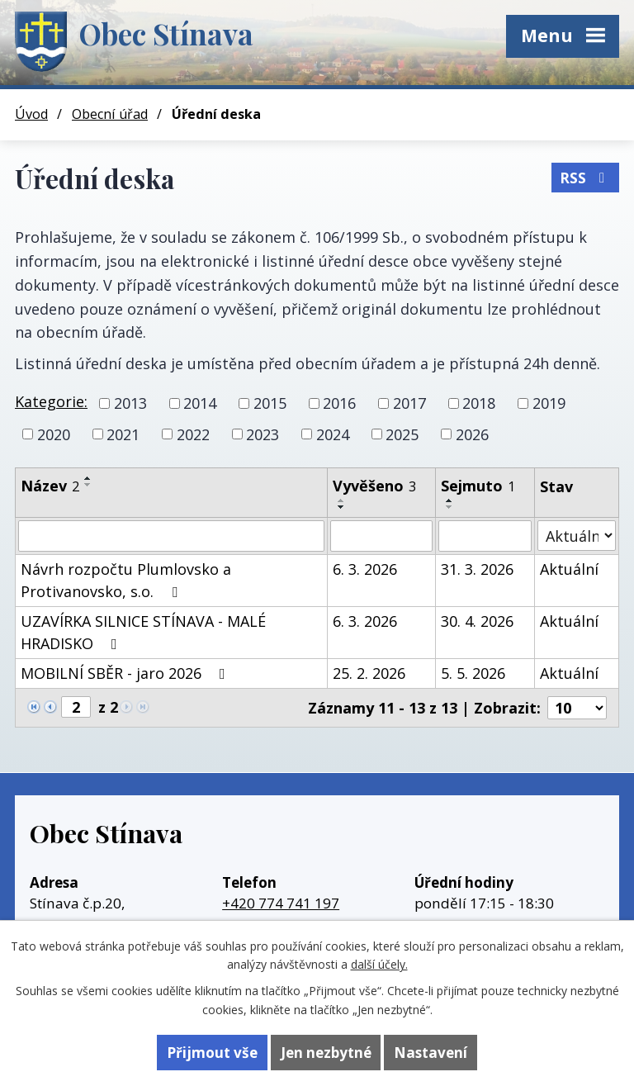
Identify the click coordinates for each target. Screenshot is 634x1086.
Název (50, 486)
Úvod (31, 114)
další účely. (379, 964)
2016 (339, 403)
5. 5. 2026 (473, 673)
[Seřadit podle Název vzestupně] (88, 478)
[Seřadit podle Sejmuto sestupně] (450, 507)
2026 (472, 433)
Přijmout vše (212, 1052)
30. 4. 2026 (477, 621)
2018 (478, 403)
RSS (585, 177)
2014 (199, 403)
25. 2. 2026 (369, 673)
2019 (548, 403)
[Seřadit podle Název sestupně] (88, 484)
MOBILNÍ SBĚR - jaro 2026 (126, 673)
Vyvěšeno (374, 486)
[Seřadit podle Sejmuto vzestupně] (450, 500)
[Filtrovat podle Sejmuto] (485, 536)
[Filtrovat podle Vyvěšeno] (381, 536)
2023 (262, 433)
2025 (402, 433)
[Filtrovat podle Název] (171, 536)
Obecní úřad (110, 114)
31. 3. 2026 (477, 569)
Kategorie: (51, 401)
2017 (409, 403)
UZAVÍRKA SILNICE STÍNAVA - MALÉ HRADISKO (143, 632)
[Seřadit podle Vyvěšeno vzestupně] (342, 500)
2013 (130, 403)
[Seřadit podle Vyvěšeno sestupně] (342, 507)
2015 (269, 403)
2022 (193, 433)
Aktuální (569, 569)
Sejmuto (478, 486)
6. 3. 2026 (365, 569)
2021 (123, 433)
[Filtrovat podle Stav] (576, 535)
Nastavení (430, 1052)
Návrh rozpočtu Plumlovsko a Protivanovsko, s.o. (126, 580)
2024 (332, 433)
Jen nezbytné (326, 1052)
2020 (53, 433)
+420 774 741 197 (280, 903)
